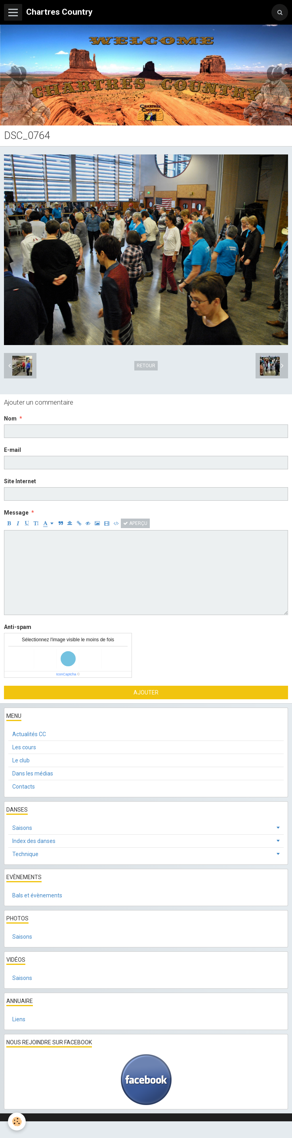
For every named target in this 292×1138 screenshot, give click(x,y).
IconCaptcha (66, 674)
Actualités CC (29, 734)
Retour (146, 365)
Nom (10, 418)
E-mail (12, 450)
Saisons (22, 828)
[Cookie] (17, 1121)
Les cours (24, 747)
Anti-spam (17, 627)
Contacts (23, 786)
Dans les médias (32, 773)
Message (16, 512)
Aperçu (135, 523)
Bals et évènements (37, 895)
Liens (18, 1019)
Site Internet (20, 481)
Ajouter (146, 692)
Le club (21, 760)
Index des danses (33, 841)
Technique (25, 854)
